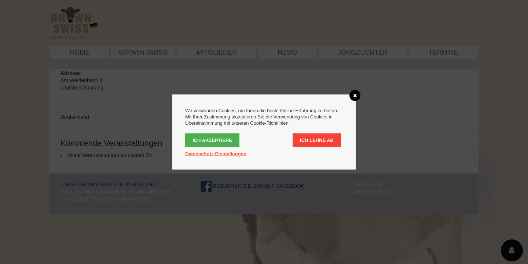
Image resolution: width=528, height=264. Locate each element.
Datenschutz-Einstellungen (215, 154)
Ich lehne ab (317, 140)
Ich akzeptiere (212, 140)
